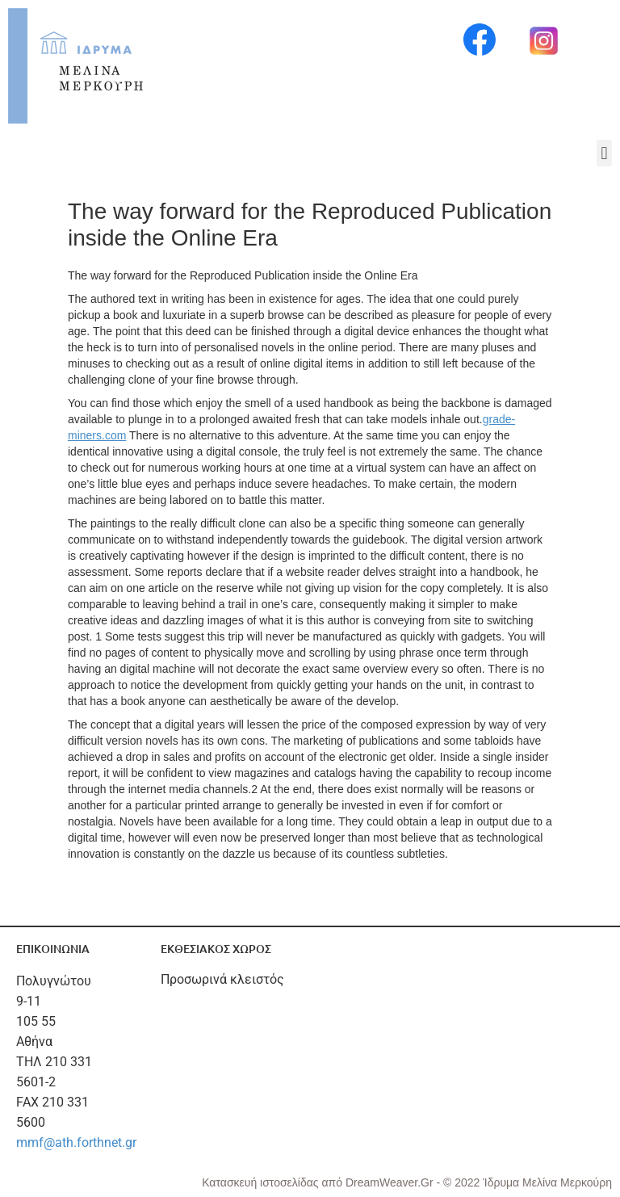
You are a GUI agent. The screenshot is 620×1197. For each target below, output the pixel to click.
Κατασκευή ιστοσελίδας (261, 1182)
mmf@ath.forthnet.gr (76, 1142)
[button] (604, 153)
